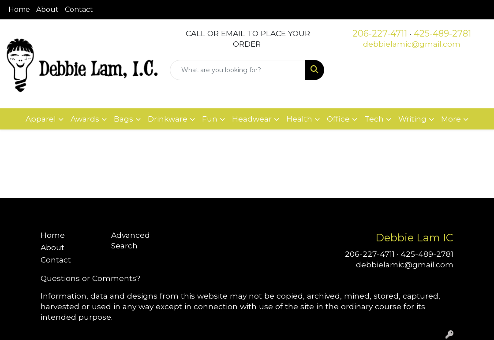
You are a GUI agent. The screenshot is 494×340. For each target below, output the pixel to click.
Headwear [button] (252, 118)
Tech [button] (374, 118)
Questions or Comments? (90, 278)
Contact (79, 9)
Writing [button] (412, 118)
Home (19, 9)
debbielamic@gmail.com (411, 43)
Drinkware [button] (167, 118)
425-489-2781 (442, 33)
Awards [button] (85, 118)
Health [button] (299, 118)
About (47, 9)
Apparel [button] (41, 118)
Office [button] (338, 118)
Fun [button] (209, 118)
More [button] (451, 118)
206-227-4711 (379, 33)
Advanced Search (130, 240)
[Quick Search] (237, 70)
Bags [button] (123, 118)
